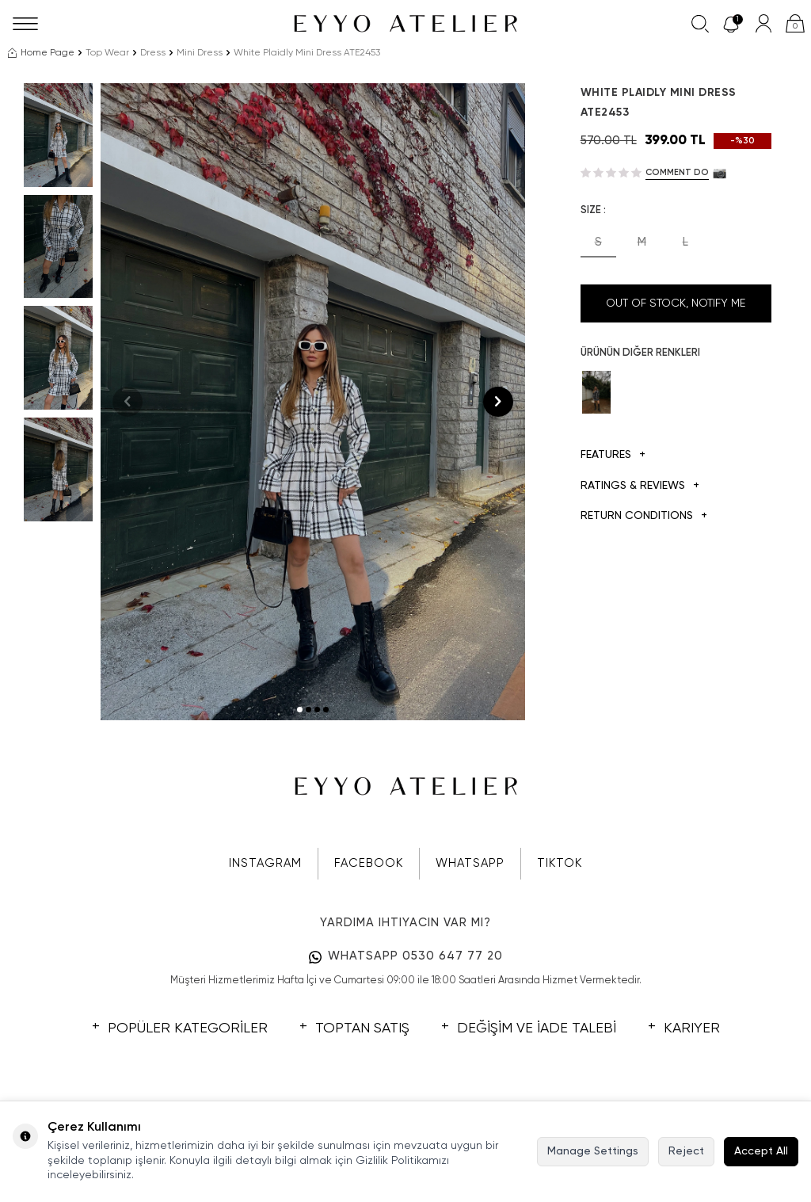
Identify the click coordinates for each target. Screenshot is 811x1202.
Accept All (761, 1151)
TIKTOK (559, 863)
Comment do (677, 172)
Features (613, 455)
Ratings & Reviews (640, 486)
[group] (313, 401)
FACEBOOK (368, 863)
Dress (153, 53)
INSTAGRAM (265, 863)
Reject (686, 1151)
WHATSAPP (470, 863)
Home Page (41, 53)
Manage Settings (592, 1151)
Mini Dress (200, 53)
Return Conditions (644, 516)
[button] (300, 709)
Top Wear (107, 53)
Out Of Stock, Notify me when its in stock (675, 310)
